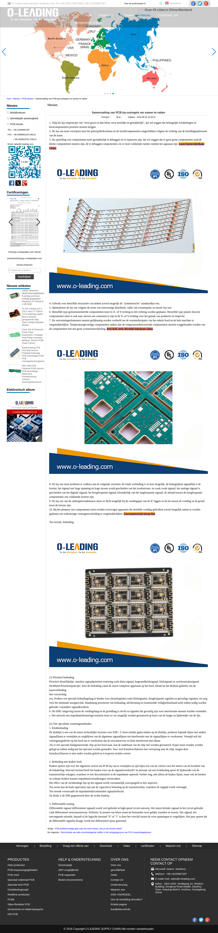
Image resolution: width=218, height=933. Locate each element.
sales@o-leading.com (41, 3)
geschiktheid (118, 869)
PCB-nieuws (27, 99)
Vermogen (22, 845)
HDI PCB (13, 914)
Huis (9, 99)
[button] (105, 93)
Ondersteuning (119, 884)
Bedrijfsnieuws (17, 112)
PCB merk (13, 874)
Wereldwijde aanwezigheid (24, 118)
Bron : (119, 117)
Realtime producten (19, 894)
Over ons (116, 865)
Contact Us (117, 879)
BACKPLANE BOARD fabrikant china (130, 328)
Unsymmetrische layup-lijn (139, 513)
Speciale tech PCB (18, 884)
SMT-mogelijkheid (68, 869)
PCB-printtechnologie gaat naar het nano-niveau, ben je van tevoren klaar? (88, 828)
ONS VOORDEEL (121, 894)
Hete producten (16, 865)
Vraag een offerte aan (76, 845)
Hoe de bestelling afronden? (126, 899)
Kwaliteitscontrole (120, 909)
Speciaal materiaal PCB (21, 879)
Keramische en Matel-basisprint (25, 909)
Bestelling (45, 845)
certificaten (147, 845)
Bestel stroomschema (70, 879)
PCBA (11, 899)
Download (106, 845)
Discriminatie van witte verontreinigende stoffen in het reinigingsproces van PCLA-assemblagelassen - (106, 832)
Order (114, 874)
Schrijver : (106, 117)
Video (126, 845)
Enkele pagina (119, 904)
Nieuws (16, 99)
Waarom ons (173, 845)
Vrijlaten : (132, 117)
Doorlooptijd (65, 865)
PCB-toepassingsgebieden (23, 869)
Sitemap (197, 845)
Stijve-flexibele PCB (19, 904)
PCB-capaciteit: (67, 874)
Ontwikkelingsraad (18, 889)
